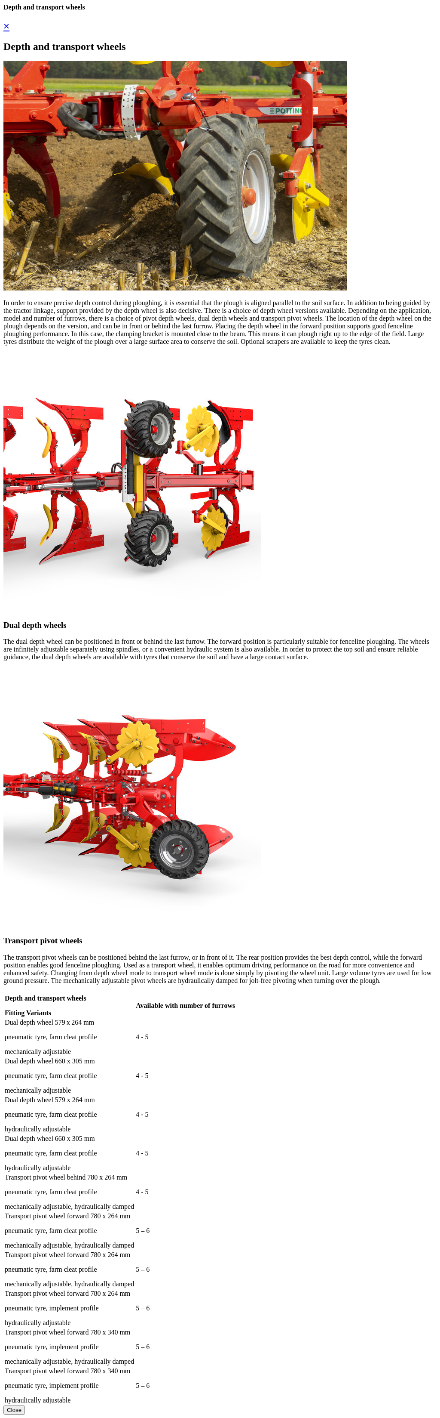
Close (14, 1410)
